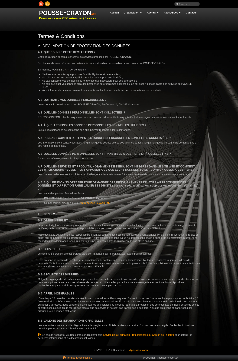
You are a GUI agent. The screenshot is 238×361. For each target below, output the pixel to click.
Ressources (172, 12)
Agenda (153, 12)
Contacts (191, 12)
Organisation (133, 12)
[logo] (69, 14)
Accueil (114, 12)
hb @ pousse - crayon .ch (95, 203)
